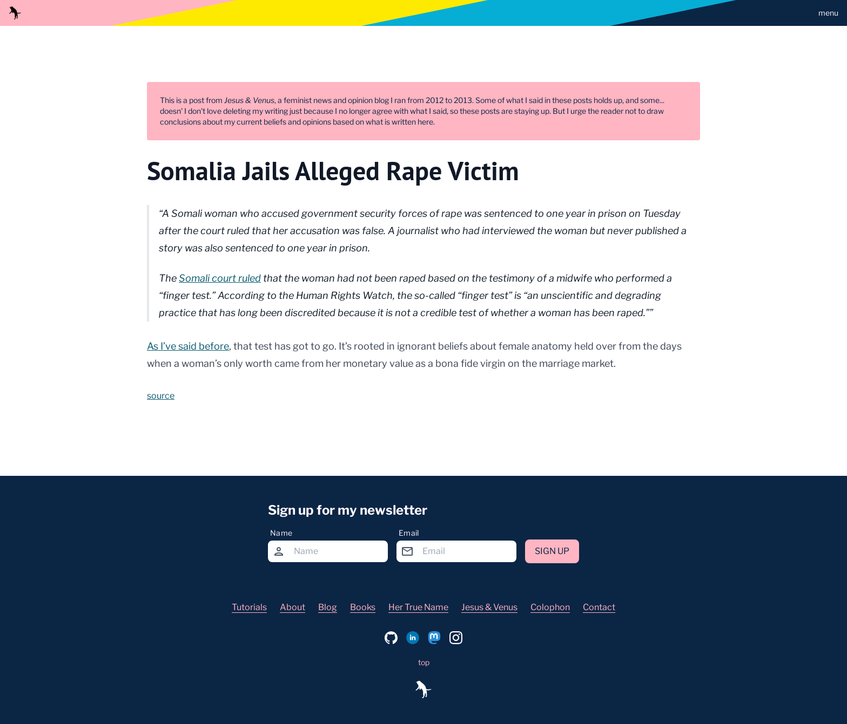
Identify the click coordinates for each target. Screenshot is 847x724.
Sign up (552, 551)
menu (828, 12)
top (423, 662)
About (292, 607)
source (160, 396)
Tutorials (249, 607)
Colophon (550, 607)
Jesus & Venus (489, 607)
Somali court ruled (220, 278)
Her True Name (418, 607)
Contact (599, 607)
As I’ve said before (188, 346)
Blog (327, 607)
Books (362, 607)
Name (281, 532)
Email (409, 532)
